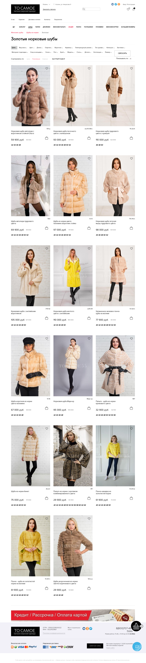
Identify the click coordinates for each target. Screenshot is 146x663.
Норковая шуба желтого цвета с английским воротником (63, 312)
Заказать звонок (49, 9)
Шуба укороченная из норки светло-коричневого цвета (65, 582)
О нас (13, 19)
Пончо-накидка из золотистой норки (103, 492)
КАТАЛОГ (22, 27)
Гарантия (21, 19)
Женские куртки (112, 27)
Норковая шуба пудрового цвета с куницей (107, 132)
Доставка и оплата (34, 19)
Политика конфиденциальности (54, 633)
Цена (28, 59)
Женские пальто (59, 27)
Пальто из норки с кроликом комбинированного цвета (65, 492)
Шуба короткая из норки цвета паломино (21, 402)
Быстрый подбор (58, 59)
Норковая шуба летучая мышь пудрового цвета (106, 222)
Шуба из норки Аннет (20, 491)
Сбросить (122, 53)
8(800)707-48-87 (125, 628)
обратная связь (95, 646)
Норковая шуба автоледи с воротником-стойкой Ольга (22, 132)
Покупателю (58, 19)
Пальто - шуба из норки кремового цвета (105, 402)
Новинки (45, 59)
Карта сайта (110, 648)
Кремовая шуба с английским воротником (23, 312)
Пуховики (99, 27)
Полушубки (88, 27)
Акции (70, 27)
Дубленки (46, 27)
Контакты (47, 19)
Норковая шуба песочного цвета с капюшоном (64, 132)
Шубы (30, 27)
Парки (37, 27)
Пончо (78, 27)
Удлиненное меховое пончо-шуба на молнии (108, 312)
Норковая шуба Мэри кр (63, 401)
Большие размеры (128, 27)
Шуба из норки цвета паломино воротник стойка (64, 222)
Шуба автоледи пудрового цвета (22, 222)
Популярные (36, 59)
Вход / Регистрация (129, 4)
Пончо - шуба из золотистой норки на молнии (23, 582)
